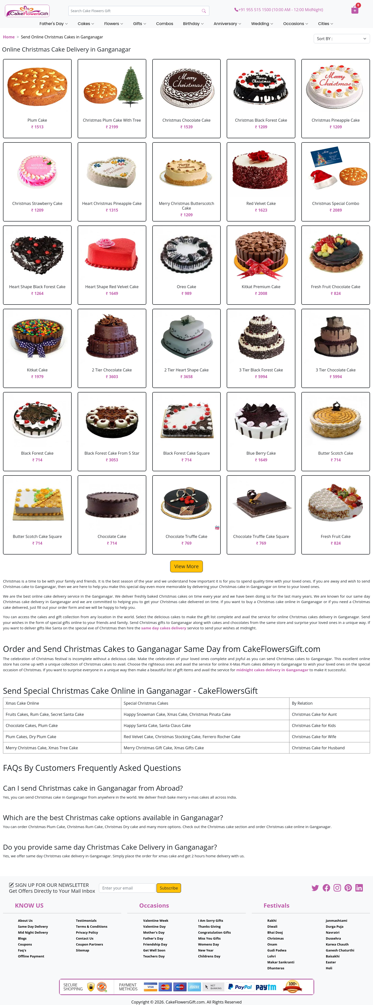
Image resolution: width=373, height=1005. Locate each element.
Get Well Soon (154, 950)
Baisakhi (333, 956)
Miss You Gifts (209, 938)
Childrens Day (209, 956)
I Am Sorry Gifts (210, 920)
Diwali (272, 926)
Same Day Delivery (33, 926)
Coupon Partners (89, 944)
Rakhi (272, 920)
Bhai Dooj (275, 932)
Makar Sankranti (280, 962)
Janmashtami (336, 920)
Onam (272, 944)
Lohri (271, 956)
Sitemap (82, 950)
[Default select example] (342, 38)
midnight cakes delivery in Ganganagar (272, 669)
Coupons (25, 944)
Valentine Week (155, 920)
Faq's (22, 950)
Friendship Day (155, 944)
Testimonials (86, 920)
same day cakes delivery (163, 627)
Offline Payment (31, 956)
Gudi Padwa (276, 950)
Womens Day (208, 944)
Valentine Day (154, 926)
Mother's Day (153, 932)
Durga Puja (334, 926)
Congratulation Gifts (214, 932)
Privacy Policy (87, 932)
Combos (164, 24)
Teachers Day (154, 956)
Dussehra (333, 938)
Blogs (22, 938)
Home (9, 37)
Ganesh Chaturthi (340, 950)
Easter (331, 962)
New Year (206, 950)
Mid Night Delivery (33, 932)
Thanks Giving (209, 926)
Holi (329, 968)
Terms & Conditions (91, 926)
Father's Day (153, 938)
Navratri (333, 932)
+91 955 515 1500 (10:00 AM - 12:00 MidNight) (278, 9)
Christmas (275, 938)
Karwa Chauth (337, 944)
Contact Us (84, 938)
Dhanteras (275, 968)
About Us (25, 920)
